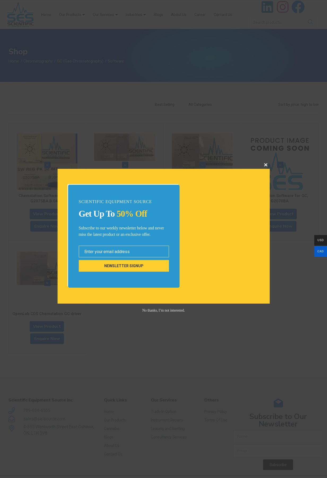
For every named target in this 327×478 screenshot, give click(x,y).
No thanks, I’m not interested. (163, 310)
